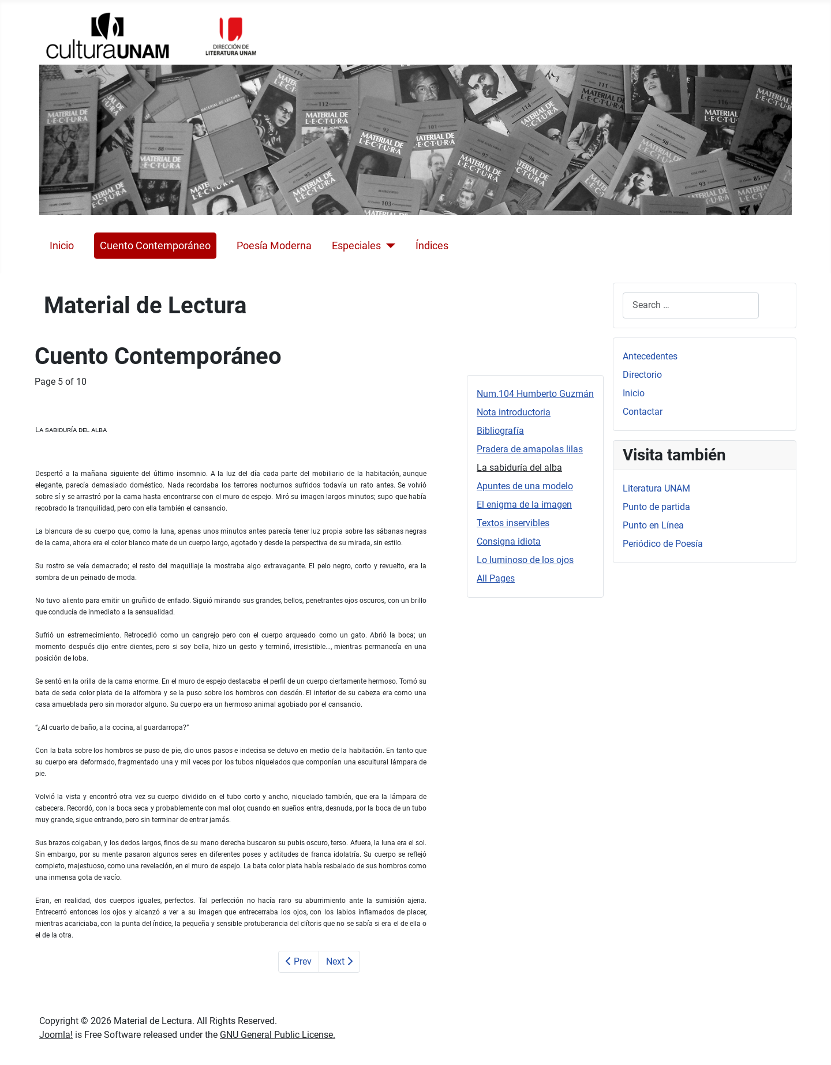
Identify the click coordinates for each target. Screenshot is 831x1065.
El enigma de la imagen (524, 504)
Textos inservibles (513, 523)
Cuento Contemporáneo (155, 246)
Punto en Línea (653, 525)
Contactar (642, 411)
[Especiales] (388, 245)
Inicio (62, 246)
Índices (431, 246)
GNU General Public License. (277, 1034)
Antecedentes (650, 356)
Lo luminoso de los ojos (525, 559)
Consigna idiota (509, 541)
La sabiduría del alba (519, 467)
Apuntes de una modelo (525, 486)
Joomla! (56, 1034)
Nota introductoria (514, 412)
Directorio (642, 374)
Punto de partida (656, 506)
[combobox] (691, 305)
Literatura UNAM (656, 488)
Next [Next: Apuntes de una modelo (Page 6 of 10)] (339, 961)
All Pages (496, 578)
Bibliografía (500, 430)
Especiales (356, 246)
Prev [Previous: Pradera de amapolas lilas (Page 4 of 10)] (299, 961)
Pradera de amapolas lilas (530, 449)
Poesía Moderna (274, 246)
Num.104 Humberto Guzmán (535, 393)
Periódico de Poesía (663, 543)
